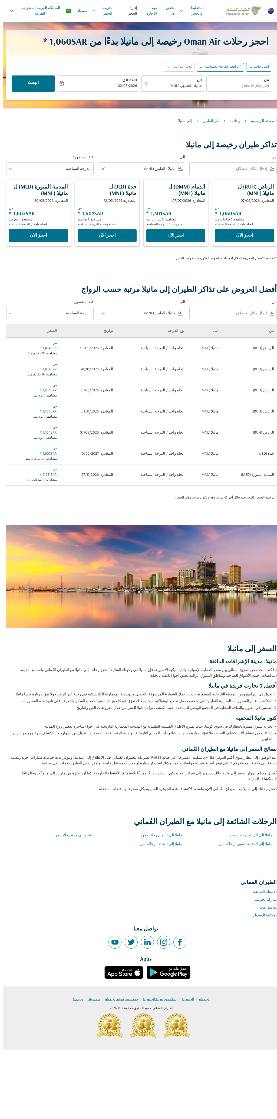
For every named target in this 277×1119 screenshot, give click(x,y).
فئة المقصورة (80, 157)
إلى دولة (201, 999)
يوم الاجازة (148, 11)
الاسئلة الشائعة (262, 892)
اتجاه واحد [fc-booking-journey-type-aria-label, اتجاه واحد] (258, 67)
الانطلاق (127, 80)
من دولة (75, 999)
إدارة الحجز (129, 11)
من (263, 80)
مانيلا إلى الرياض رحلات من (248, 835)
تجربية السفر (98, 11)
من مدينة (91, 999)
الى (196, 80)
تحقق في (167, 11)
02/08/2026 (124, 86)
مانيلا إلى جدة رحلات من (70, 835)
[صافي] (142, 83)
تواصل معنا (265, 908)
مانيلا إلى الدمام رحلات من (158, 835)
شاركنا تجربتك (263, 900)
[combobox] (236, 86)
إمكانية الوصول (262, 915)
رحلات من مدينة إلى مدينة (157, 999)
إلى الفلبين (208, 121)
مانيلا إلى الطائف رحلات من (158, 844)
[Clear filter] (99, 169)
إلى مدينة (185, 999)
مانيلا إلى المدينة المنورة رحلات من (242, 844)
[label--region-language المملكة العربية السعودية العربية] (37, 11)
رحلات (232, 121)
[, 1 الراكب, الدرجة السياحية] (220, 67)
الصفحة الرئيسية (261, 121)
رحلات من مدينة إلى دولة (118, 999)
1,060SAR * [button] (62, 42)
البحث (30, 83)
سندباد (79, 11)
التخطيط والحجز (187, 11)
